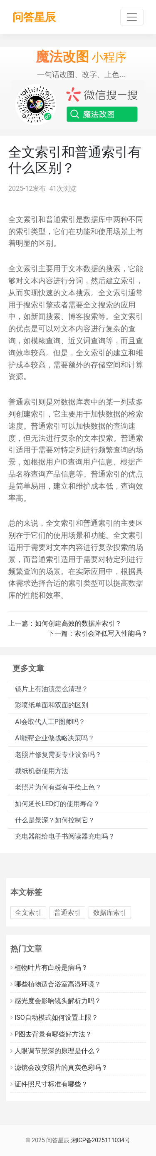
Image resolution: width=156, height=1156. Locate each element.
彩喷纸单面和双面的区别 (51, 705)
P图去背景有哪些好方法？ (51, 1034)
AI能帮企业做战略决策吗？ (54, 738)
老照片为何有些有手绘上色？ (58, 787)
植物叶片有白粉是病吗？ (49, 967)
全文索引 (28, 912)
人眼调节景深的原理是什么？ (55, 1051)
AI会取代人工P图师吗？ (50, 722)
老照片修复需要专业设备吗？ (58, 755)
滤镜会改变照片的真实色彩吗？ (59, 1067)
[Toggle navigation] (132, 17)
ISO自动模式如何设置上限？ (54, 1017)
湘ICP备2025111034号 (100, 1140)
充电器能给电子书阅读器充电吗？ (65, 836)
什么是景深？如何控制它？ (55, 820)
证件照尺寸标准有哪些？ (49, 1084)
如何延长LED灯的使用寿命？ (57, 804)
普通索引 (67, 912)
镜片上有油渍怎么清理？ (51, 689)
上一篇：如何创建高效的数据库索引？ (64, 623)
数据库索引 (109, 912)
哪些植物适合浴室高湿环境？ (55, 984)
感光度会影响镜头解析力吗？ (55, 1001)
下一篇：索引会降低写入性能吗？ (98, 633)
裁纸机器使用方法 (41, 771)
